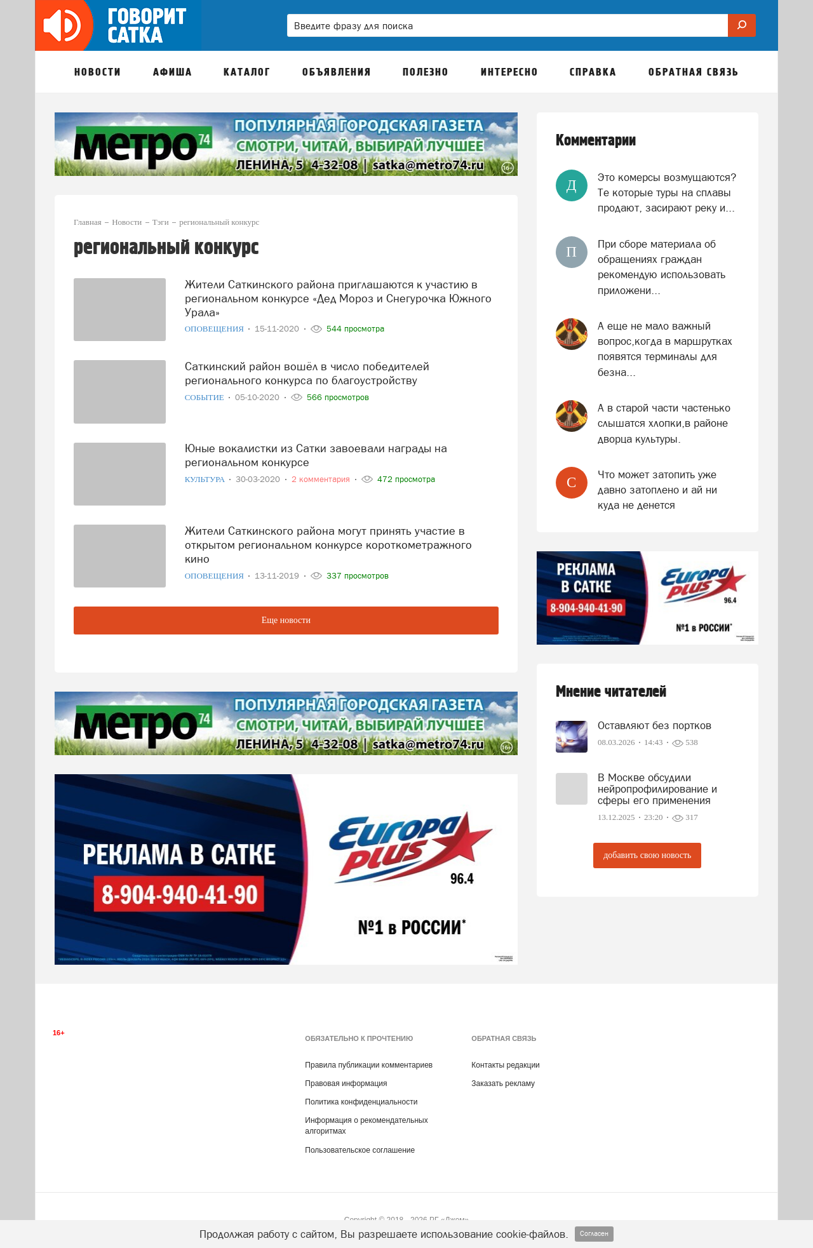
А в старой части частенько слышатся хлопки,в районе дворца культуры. (664, 423)
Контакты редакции (505, 1065)
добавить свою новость (647, 855)
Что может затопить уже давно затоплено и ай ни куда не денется (657, 490)
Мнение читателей (611, 692)
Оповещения (215, 327)
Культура (206, 476)
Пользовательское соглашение (360, 1150)
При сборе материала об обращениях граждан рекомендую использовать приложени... (661, 267)
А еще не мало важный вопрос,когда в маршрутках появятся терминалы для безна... (665, 349)
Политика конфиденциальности (361, 1101)
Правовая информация (346, 1083)
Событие (205, 394)
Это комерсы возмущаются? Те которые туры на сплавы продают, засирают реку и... (667, 193)
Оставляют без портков (654, 725)
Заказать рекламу (503, 1083)
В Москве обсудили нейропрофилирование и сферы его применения (657, 789)
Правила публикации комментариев (369, 1065)
